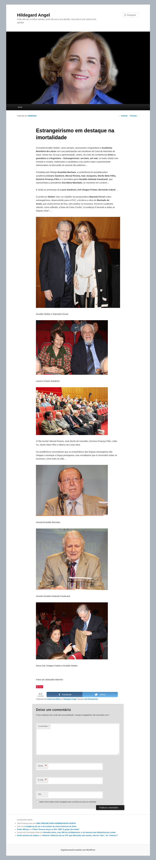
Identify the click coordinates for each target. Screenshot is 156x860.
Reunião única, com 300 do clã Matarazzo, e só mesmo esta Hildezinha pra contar (79, 832)
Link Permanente (91, 699)
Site (39, 794)
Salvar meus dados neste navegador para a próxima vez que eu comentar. (67, 802)
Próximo (134, 116)
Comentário (43, 726)
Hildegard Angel (33, 15)
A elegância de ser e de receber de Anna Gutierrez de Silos (50, 826)
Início (20, 107)
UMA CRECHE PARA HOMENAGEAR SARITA (56, 823)
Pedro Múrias (23, 829)
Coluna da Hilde (53, 699)
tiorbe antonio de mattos (28, 835)
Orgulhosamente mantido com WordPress (78, 850)
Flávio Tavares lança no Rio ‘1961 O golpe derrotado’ (55, 829)
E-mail (42, 780)
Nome (42, 766)
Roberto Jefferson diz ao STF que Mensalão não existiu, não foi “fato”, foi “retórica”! (80, 835)
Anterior (123, 116)
